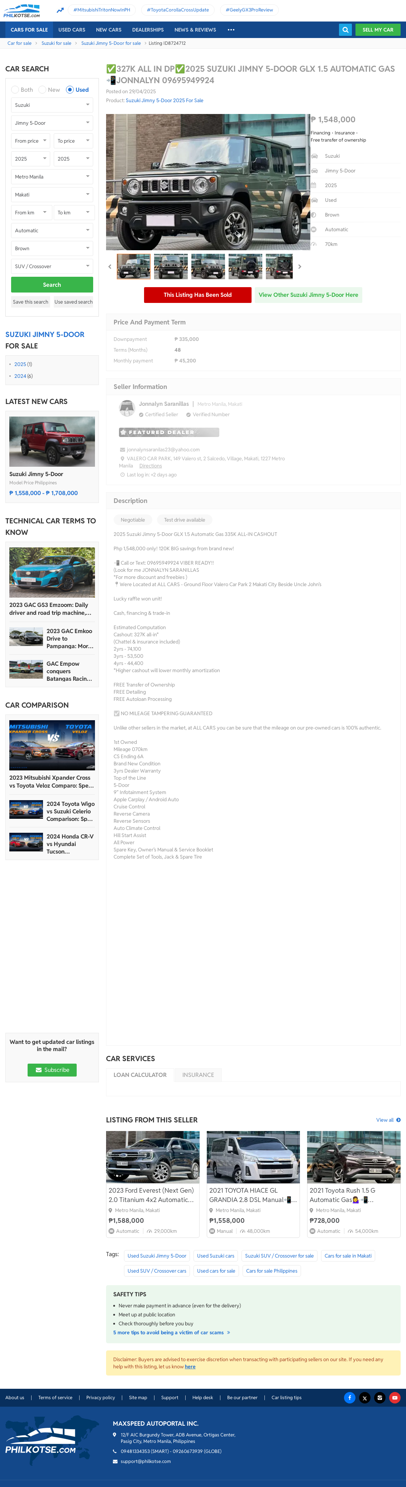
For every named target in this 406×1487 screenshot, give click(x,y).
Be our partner (242, 1398)
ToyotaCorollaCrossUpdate (180, 10)
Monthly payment (133, 360)
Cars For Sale (29, 30)
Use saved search (73, 302)
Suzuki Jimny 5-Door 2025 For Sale (165, 100)
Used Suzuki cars (215, 1256)
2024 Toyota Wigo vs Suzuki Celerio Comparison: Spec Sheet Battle (71, 811)
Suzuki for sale (56, 43)
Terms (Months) (130, 350)
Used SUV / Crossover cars (157, 1271)
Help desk (202, 1398)
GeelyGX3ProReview (251, 10)
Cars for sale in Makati (348, 1256)
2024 (20, 376)
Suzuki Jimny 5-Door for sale (111, 43)
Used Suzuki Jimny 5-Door (157, 1256)
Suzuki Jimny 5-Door (36, 474)
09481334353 (135, 1451)
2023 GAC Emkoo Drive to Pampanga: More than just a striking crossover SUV (70, 638)
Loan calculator (140, 1075)
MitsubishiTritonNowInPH (103, 10)
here (190, 1366)
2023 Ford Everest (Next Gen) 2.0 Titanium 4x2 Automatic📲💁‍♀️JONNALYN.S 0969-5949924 (152, 1195)
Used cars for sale (216, 1271)
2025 (20, 364)
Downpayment (130, 339)
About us (14, 1398)
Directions (150, 465)
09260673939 (188, 1451)
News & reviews (195, 30)
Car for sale (20, 43)
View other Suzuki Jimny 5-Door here (308, 295)
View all (384, 1120)
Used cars (71, 30)
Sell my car (378, 30)
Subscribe (52, 1070)
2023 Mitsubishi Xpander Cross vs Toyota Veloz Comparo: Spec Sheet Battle (50, 782)
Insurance (198, 1075)
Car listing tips (287, 1398)
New (54, 90)
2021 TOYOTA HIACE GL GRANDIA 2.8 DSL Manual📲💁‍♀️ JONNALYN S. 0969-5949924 (250, 1195)
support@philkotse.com (146, 1461)
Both (27, 90)
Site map (138, 1398)
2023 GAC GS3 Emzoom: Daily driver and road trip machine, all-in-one (48, 609)
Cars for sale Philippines (271, 1271)
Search (52, 285)
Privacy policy (100, 1398)
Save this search (30, 302)
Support (169, 1398)
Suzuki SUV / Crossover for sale (279, 1256)
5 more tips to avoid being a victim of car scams (172, 1332)
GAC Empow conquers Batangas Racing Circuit (68, 671)
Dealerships (148, 30)
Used (82, 90)
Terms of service (55, 1398)
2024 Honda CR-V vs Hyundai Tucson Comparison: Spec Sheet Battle (70, 844)
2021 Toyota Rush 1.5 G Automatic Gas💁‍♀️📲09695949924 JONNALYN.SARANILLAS (345, 1195)
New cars (108, 30)
